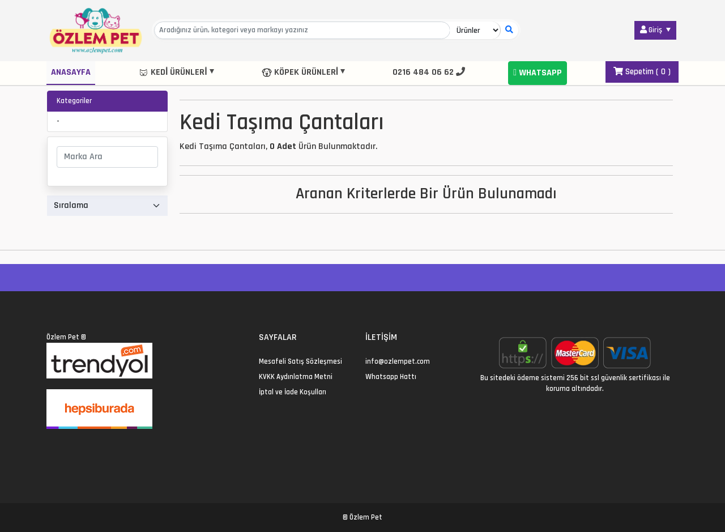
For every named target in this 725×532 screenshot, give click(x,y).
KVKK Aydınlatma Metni (295, 376)
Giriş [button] (652, 30)
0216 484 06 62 (429, 72)
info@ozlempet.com (397, 361)
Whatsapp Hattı (390, 376)
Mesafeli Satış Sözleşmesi (300, 361)
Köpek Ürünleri (300, 72)
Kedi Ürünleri (172, 72)
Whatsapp (537, 73)
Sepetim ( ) (642, 71)
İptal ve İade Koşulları (292, 392)
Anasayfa (71, 72)
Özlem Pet (62, 337)
